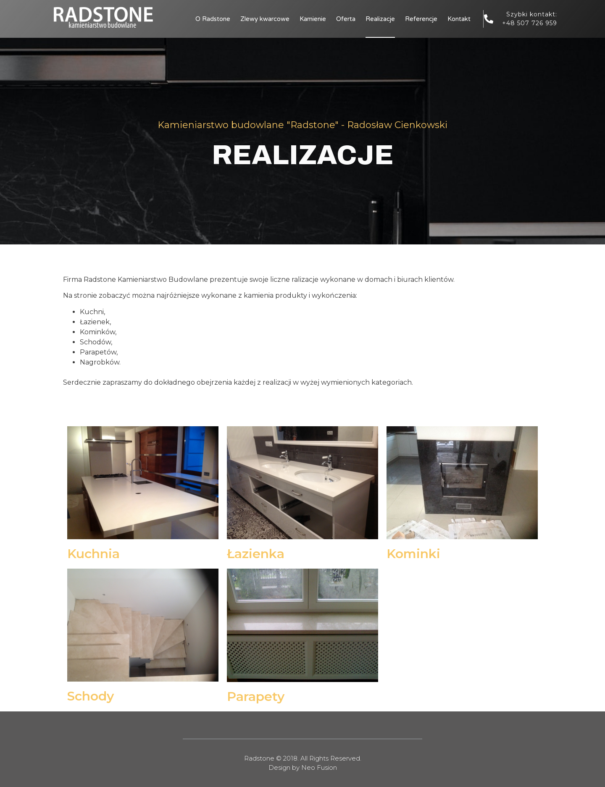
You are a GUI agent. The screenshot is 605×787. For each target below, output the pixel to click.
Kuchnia (93, 553)
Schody (90, 696)
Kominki (413, 553)
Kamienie (313, 19)
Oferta (345, 19)
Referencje (421, 19)
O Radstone (212, 19)
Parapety (255, 696)
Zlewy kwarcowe (264, 19)
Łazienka (255, 553)
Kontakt (459, 19)
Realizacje (380, 19)
